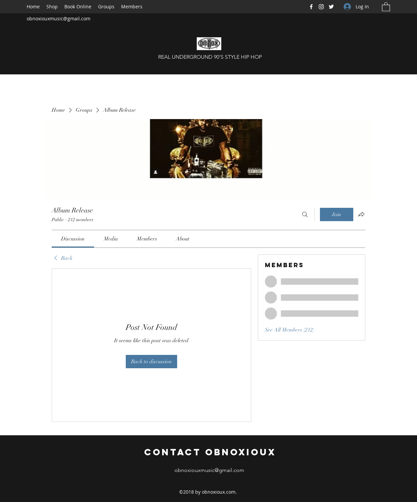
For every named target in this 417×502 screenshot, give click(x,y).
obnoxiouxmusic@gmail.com (58, 18)
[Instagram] (321, 6)
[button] (386, 6)
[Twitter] (331, 6)
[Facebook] (311, 6)
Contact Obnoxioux (210, 452)
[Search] (305, 214)
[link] (73, 238)
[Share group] (361, 214)
